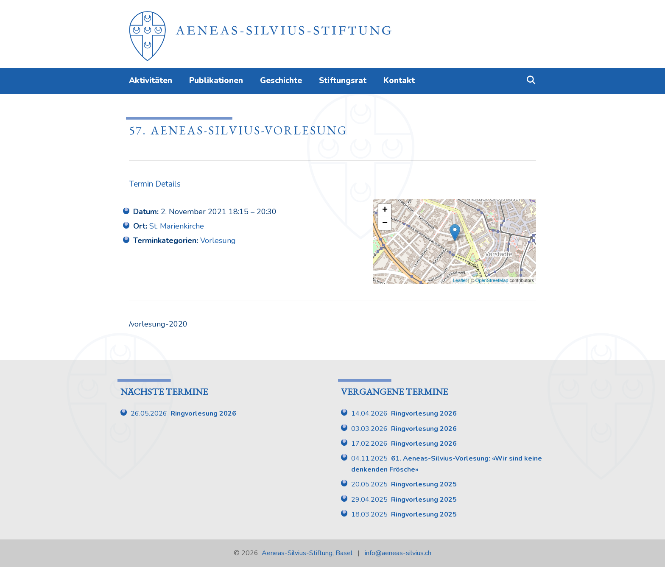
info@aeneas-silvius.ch (398, 553)
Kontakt (399, 80)
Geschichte (281, 80)
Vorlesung (218, 240)
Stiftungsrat (342, 80)
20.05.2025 (404, 484)
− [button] (385, 223)
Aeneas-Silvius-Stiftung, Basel (307, 553)
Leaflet (460, 280)
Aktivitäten (150, 80)
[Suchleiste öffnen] (531, 80)
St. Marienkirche (176, 226)
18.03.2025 (404, 514)
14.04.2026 (404, 413)
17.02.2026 (404, 443)
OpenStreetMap (492, 280)
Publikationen (216, 80)
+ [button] (385, 210)
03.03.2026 (404, 428)
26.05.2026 (183, 413)
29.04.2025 (404, 499)
